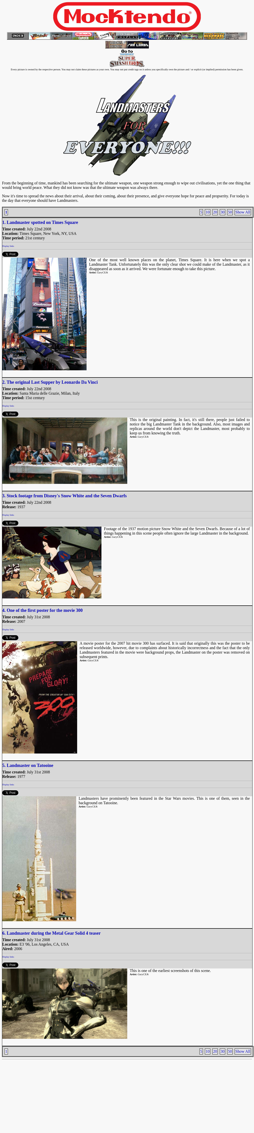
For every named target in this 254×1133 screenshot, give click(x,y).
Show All (242, 212)
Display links (8, 246)
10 (208, 212)
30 (222, 212)
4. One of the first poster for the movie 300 (42, 610)
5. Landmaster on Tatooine (27, 765)
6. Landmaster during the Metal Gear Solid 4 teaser (51, 933)
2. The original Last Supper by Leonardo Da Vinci (50, 382)
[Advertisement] (127, 1096)
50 (230, 212)
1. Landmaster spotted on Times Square (40, 222)
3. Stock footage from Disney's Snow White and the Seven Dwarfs (64, 495)
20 (215, 212)
